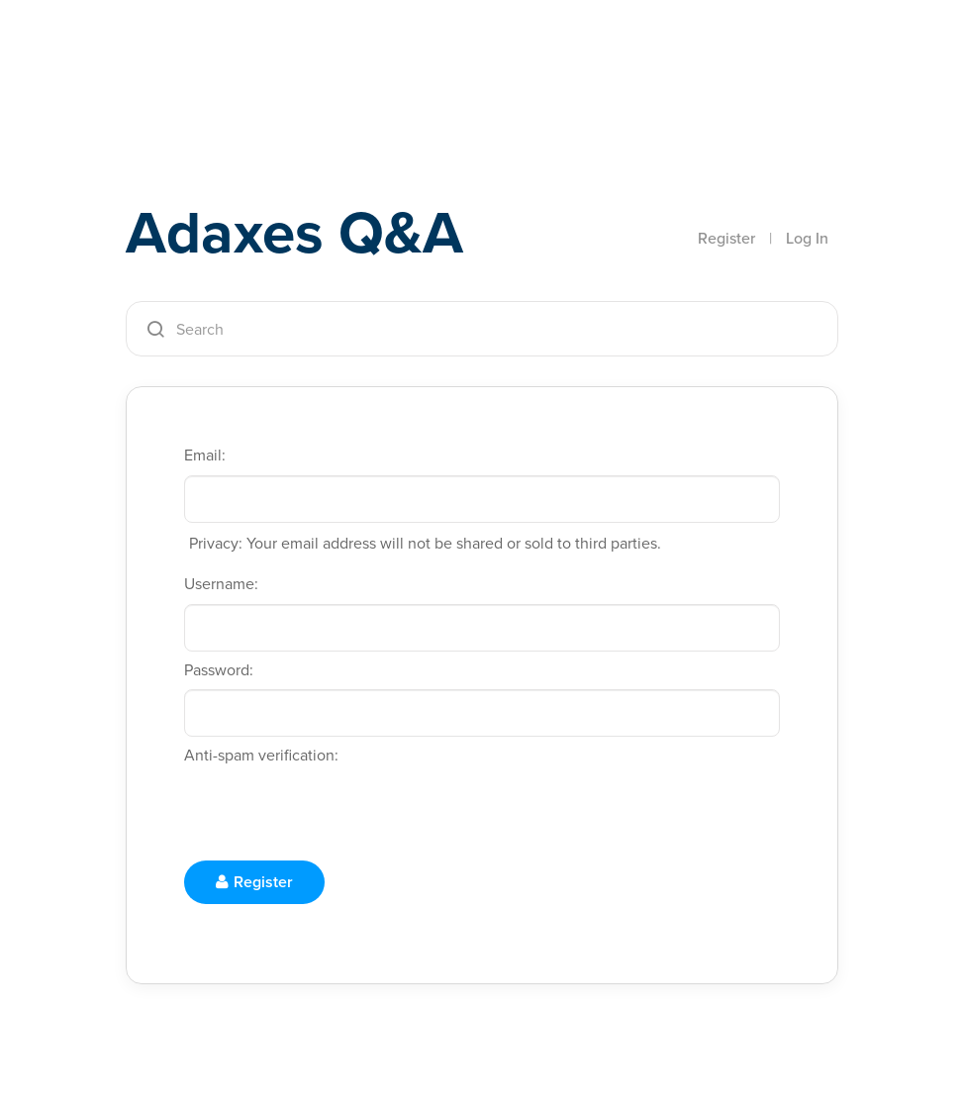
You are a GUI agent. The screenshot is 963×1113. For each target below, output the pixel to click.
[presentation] (334, 814)
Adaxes (219, 58)
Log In (807, 238)
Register (726, 238)
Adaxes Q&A (294, 232)
